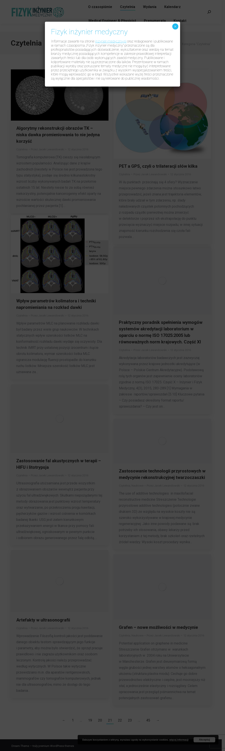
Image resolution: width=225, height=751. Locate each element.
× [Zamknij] (175, 26)
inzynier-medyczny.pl (110, 41)
